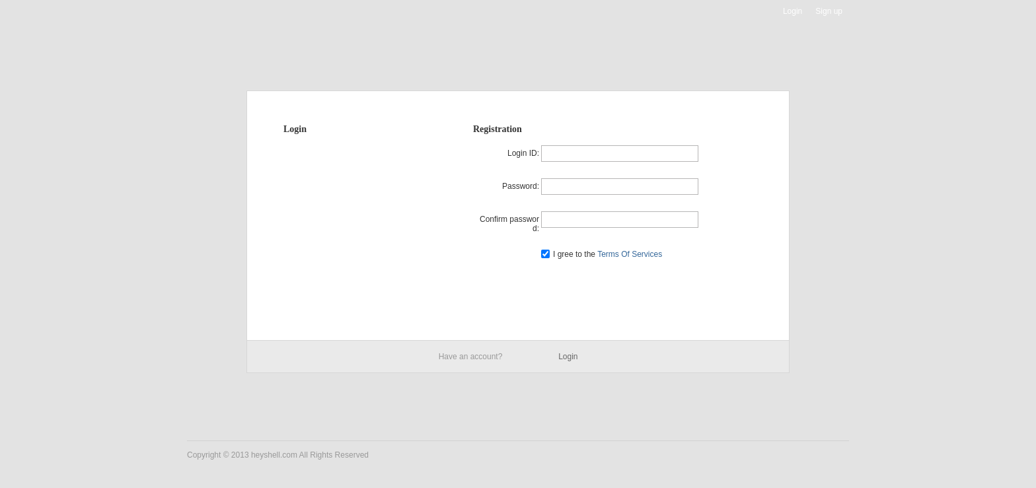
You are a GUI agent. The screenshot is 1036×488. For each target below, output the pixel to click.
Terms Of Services (628, 254)
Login (792, 11)
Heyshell (229, 11)
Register (620, 285)
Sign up (828, 11)
